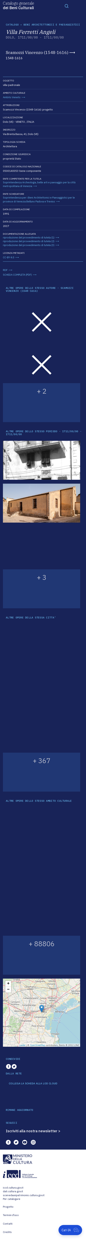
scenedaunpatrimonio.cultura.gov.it (23, 1195)
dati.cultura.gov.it (13, 1191)
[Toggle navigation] (67, 6)
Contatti (7, 1223)
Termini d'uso (11, 1215)
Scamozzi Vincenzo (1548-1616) (37, 52)
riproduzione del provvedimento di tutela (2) (28, 241)
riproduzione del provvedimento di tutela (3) (28, 245)
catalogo (12, 24)
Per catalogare (11, 1199)
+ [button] (8, 984)
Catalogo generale (18, 5)
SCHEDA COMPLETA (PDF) (17, 274)
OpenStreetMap (37, 1045)
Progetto (8, 1206)
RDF (5, 270)
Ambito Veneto (11, 97)
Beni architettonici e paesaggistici (52, 24)
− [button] (8, 990)
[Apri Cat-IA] (70, 1230)
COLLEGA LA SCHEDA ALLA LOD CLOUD (33, 1083)
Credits (7, 1232)
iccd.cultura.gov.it (13, 1187)
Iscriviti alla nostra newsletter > (33, 1131)
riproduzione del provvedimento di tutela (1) (28, 237)
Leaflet (22, 1045)
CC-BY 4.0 (8, 257)
